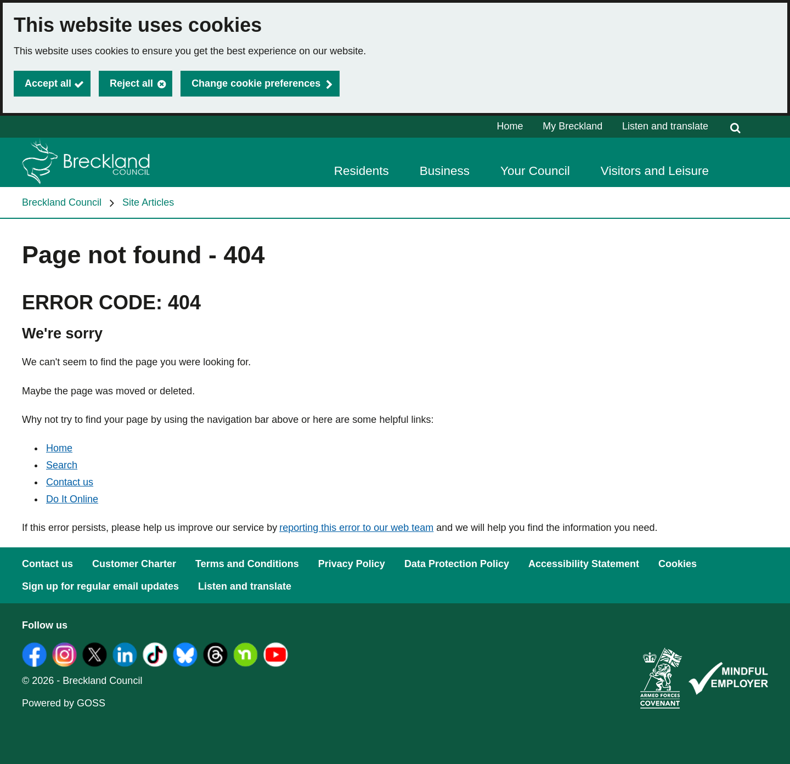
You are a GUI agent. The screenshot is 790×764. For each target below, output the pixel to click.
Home (510, 126)
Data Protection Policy (456, 563)
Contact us (69, 482)
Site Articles (148, 202)
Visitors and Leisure (655, 171)
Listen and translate (665, 126)
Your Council (535, 171)
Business (445, 171)
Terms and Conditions (247, 563)
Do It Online (72, 499)
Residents (361, 171)
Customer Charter (134, 563)
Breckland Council (61, 202)
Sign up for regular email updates (100, 586)
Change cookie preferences (255, 83)
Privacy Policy (351, 563)
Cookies (677, 563)
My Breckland (572, 126)
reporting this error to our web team (356, 527)
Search (61, 465)
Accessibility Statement (583, 563)
